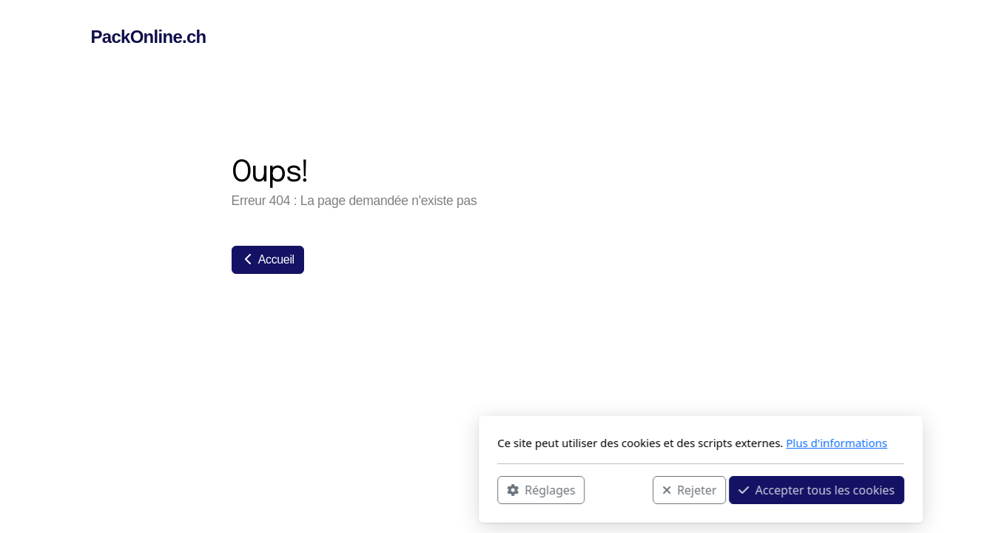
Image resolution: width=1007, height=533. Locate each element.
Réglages (344, 489)
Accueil (267, 259)
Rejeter (492, 489)
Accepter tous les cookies (620, 489)
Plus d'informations (639, 442)
